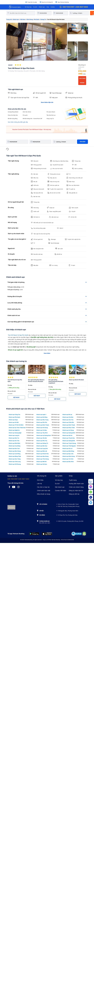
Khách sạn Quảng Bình (69, 440)
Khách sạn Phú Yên (42, 422)
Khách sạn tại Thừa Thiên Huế (17, 427)
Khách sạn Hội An (67, 435)
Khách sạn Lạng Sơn (42, 448)
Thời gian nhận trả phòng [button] (47, 282)
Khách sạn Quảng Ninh (69, 432)
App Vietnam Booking (62, 2)
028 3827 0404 (82, 7)
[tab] (47, 282)
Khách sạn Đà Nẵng (42, 417)
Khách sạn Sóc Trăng (15, 459)
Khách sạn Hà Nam (42, 464)
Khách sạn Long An (14, 435)
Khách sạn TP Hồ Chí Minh (16, 425)
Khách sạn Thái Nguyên (69, 446)
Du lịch (35, 7)
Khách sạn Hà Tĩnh (14, 440)
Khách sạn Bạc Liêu (68, 453)
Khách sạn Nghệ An (14, 430)
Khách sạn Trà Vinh (68, 459)
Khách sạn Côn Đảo (68, 417)
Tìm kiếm (82, 141)
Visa (48, 7)
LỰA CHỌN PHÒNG (82, 80)
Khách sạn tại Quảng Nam (44, 435)
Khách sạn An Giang (68, 430)
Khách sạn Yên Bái (42, 438)
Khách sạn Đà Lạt (67, 414)
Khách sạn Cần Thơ (68, 419)
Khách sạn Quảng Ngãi (15, 432)
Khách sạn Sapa (13, 419)
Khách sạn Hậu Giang (42, 456)
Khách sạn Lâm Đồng (14, 453)
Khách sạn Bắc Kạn (42, 446)
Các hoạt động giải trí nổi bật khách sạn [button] (47, 322)
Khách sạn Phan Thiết (69, 427)
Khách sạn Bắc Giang (15, 451)
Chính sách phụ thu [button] (47, 309)
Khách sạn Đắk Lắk (42, 451)
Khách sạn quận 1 (41, 414)
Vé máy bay (28, 7)
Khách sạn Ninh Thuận (69, 425)
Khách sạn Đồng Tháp (15, 456)
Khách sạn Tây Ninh (42, 432)
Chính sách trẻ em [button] (47, 315)
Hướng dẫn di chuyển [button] (47, 296)
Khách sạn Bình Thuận (43, 425)
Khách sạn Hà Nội (14, 422)
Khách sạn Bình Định (14, 443)
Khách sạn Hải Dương (15, 464)
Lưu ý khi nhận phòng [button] (47, 303)
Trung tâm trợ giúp (31, 2)
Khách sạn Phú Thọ (42, 440)
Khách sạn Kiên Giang (69, 456)
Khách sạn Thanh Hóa (69, 438)
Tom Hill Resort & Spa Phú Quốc (18, 335)
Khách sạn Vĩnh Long (15, 461)
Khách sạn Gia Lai (67, 448)
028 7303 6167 (66, 7)
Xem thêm (47, 353)
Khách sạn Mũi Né (42, 461)
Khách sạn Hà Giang (42, 427)
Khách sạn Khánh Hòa (43, 453)
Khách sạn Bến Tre (14, 438)
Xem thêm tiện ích (47, 102)
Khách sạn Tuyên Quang (69, 443)
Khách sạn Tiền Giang (43, 459)
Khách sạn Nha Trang (42, 419)
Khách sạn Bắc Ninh (68, 461)
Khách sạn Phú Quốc (14, 417)
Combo (53, 7)
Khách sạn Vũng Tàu (14, 414)
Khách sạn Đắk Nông (68, 451)
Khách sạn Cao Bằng (14, 446)
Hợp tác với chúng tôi (46, 2)
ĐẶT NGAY (16, 397)
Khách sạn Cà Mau (42, 430)
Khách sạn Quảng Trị (42, 443)
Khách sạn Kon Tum (14, 448)
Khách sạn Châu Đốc (68, 422)
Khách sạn (42, 7)
